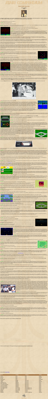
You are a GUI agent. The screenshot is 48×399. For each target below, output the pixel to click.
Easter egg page (10, 162)
